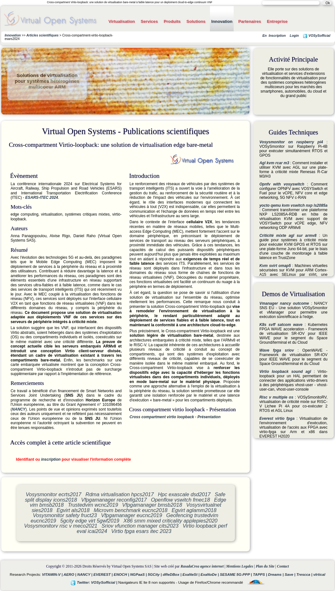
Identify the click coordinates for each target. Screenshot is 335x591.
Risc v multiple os (276, 397)
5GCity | (155, 574)
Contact (283, 566)
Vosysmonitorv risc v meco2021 (60, 526)
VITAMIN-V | (53, 574)
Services (149, 21)
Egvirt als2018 (73, 510)
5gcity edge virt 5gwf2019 (89, 520)
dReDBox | (172, 574)
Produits (172, 21)
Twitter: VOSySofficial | (94, 582)
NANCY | (85, 574)
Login (294, 35)
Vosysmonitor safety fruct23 (65, 515)
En (264, 35)
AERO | (70, 574)
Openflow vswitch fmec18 (180, 500)
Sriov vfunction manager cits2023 (140, 526)
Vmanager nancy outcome (284, 303)
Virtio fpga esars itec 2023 (141, 531)
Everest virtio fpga (276, 418)
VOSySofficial (316, 36)
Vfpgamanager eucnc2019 (131, 515)
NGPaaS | (139, 574)
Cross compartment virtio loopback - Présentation (175, 417)
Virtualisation (121, 21)
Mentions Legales (239, 566)
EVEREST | (103, 574)
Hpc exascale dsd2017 (184, 494)
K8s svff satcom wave (280, 324)
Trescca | (304, 574)
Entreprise (277, 21)
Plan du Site (265, 566)
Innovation (221, 21)
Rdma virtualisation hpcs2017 (119, 494)
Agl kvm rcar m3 (274, 163)
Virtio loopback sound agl (285, 371)
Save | (290, 574)
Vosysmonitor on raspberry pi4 (291, 142)
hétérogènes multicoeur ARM (53, 83)
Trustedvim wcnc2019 (93, 505)
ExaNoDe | (210, 574)
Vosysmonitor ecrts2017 (53, 494)
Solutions (195, 21)
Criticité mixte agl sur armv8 (287, 235)
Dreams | (276, 574)
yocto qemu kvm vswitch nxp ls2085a (293, 205)
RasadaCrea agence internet (202, 566)
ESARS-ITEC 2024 (41, 197)
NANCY (18, 409)
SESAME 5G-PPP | (236, 574)
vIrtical (319, 574)
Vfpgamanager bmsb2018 (152, 505)
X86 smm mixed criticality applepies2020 (170, 520)
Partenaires (249, 21)
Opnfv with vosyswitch (281, 184)
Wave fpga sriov (276, 350)
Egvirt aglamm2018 (194, 510)
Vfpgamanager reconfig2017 (114, 500)
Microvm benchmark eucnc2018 (131, 510)
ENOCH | (122, 574)
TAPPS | (260, 574)
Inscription (277, 35)
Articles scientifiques (42, 35)
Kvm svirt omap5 (275, 265)
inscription (51, 459)
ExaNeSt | (191, 574)
